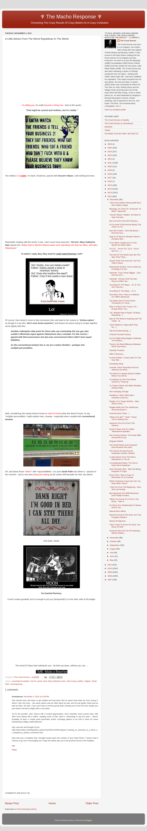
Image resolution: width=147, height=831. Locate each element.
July (112, 552)
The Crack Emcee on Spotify (117, 120)
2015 (110, 185)
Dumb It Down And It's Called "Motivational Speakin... (121, 430)
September (115, 545)
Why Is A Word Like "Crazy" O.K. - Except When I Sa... (123, 308)
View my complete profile (115, 110)
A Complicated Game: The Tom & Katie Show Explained (123, 464)
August (113, 549)
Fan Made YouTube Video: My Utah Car (121, 134)
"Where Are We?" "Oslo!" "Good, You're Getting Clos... (123, 418)
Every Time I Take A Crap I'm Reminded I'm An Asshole (121, 476)
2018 (110, 174)
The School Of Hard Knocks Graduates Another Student (122, 452)
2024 (110, 152)
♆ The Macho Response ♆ (54, 17)
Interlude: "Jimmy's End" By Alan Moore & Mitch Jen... (123, 280)
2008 (110, 576)
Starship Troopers (117, 350)
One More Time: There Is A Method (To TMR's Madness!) (124, 296)
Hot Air (33, 681)
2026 (110, 144)
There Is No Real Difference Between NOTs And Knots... (125, 345)
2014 (110, 189)
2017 (110, 178)
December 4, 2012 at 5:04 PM (36, 697)
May (112, 560)
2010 (110, 568)
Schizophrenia (16, 684)
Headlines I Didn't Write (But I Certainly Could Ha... (121, 396)
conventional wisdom (20, 681)
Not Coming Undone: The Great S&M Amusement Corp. (125, 436)
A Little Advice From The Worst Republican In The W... (122, 458)
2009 (110, 572)
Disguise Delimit (116, 441)
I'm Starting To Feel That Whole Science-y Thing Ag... (122, 380)
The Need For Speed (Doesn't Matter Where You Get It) (125, 374)
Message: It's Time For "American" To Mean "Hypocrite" (125, 210)
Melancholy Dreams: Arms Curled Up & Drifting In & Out (125, 268)
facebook (108, 127)
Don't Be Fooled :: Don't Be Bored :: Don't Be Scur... (124, 232)
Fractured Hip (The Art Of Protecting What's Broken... (124, 532)
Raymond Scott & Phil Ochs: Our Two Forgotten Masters (125, 516)
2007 (110, 580)
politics (80, 681)
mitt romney (72, 681)
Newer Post (12, 803)
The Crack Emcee (128, 41)
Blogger (88, 820)
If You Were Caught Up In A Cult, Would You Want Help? (123, 244)
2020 (110, 166)
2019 (110, 170)
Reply (14, 750)
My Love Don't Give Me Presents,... (124, 221)
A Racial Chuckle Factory (120, 334)
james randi (42, 681)
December (114, 199)
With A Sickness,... (117, 354)
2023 (110, 155)
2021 (110, 163)
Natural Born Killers (117, 511)
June (112, 556)
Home (52, 803)
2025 (110, 148)
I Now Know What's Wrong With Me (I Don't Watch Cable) (125, 204)
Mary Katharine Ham (57, 681)
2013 (110, 192)
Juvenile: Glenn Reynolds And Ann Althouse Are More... (124, 368)
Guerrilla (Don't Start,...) (119, 413)
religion (88, 681)
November (114, 538)
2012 (110, 196)
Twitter (107, 130)
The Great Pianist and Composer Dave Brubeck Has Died (123, 446)
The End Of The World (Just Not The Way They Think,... (124, 256)
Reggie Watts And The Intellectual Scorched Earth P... (123, 408)
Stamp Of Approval (117, 521)
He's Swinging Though (118, 391)
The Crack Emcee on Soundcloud (119, 123)
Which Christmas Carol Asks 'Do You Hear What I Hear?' (124, 482)
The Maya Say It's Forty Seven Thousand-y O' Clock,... (122, 302)
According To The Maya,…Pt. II (122, 291)
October (113, 541)
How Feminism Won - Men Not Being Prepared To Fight (125, 470)
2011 (110, 565)
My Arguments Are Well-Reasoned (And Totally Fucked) (124, 494)
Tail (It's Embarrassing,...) (120, 331)
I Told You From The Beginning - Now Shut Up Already (125, 488)
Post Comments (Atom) (26, 809)
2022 (110, 159)
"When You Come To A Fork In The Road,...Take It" (124, 500)
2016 (110, 181)
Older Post (92, 803)
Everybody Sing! (116, 364)
